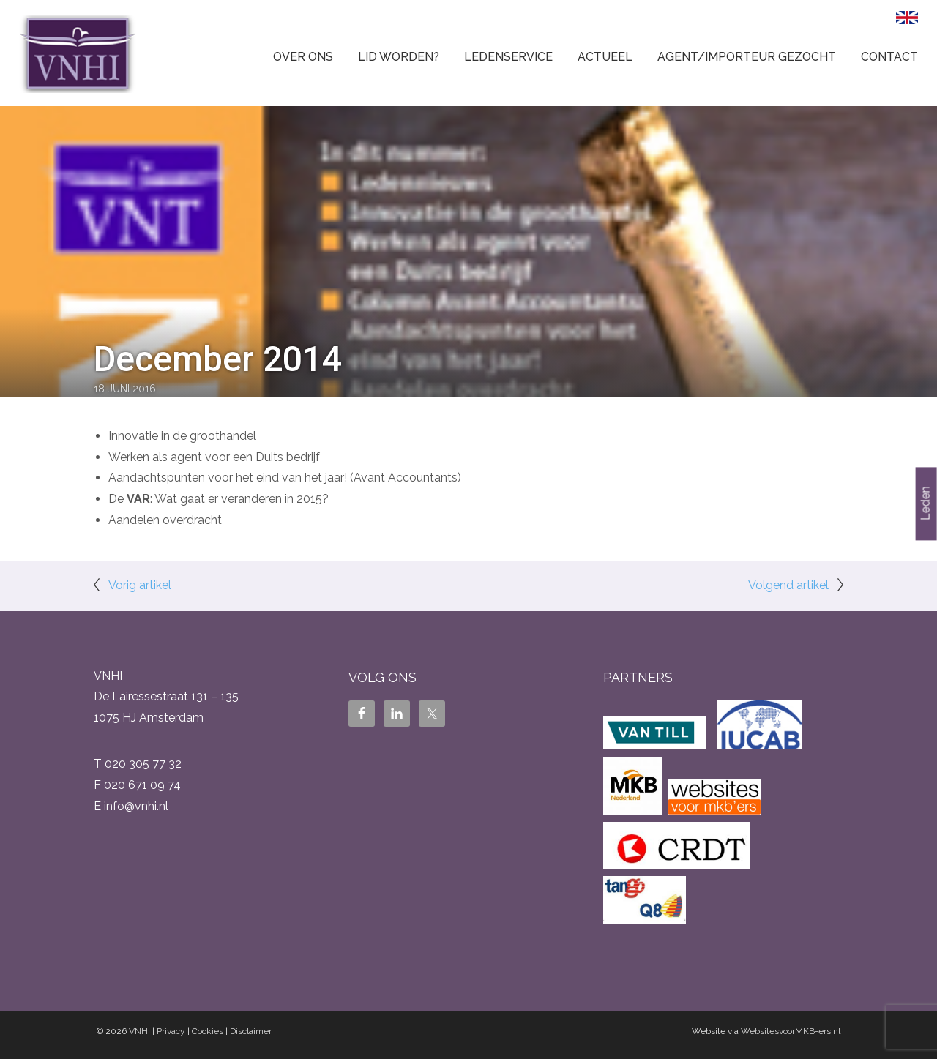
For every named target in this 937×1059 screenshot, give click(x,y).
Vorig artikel (139, 585)
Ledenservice (508, 57)
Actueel (605, 57)
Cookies (207, 1031)
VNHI (139, 1031)
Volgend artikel (788, 585)
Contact (889, 57)
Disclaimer (251, 1031)
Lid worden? (398, 57)
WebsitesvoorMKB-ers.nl (790, 1031)
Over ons (303, 57)
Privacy (171, 1031)
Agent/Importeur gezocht (746, 57)
